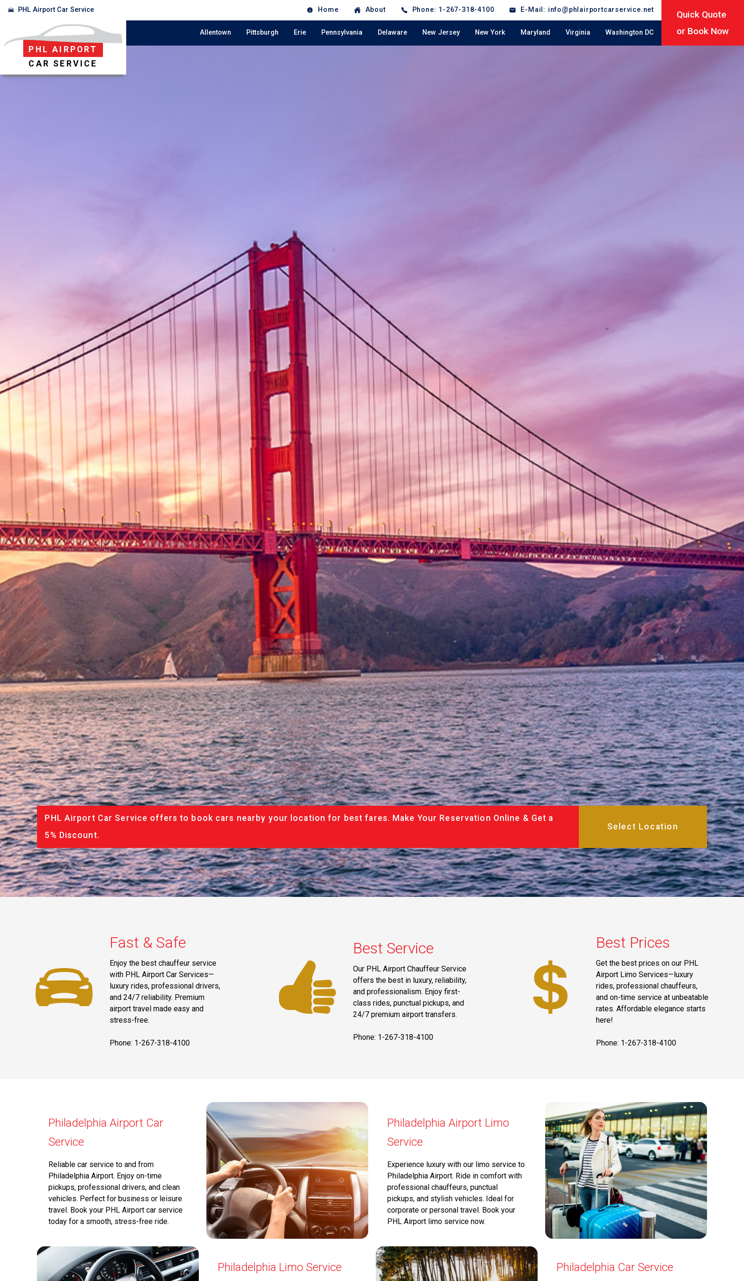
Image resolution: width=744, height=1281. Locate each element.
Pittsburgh (262, 32)
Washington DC (629, 32)
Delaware (392, 32)
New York (490, 32)
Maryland (535, 32)
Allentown (215, 32)
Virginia (578, 32)
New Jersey (441, 32)
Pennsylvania (342, 32)
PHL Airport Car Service (56, 10)
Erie (300, 32)
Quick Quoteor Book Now (703, 23)
